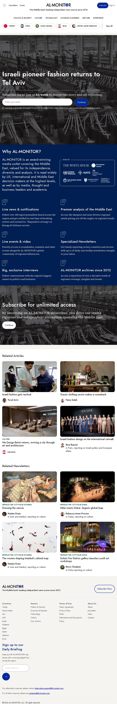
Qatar (4, 631)
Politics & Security (22, 18)
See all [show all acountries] (109, 26)
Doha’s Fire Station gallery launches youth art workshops (84, 560)
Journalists (91, 610)
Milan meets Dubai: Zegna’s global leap (81, 508)
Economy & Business (70, 18)
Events (22, 5)
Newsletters (13, 5)
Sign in (112, 5)
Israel (4, 621)
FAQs (61, 614)
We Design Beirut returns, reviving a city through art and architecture (28, 444)
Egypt (4, 628)
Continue (9, 325)
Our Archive (36, 621)
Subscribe (102, 5)
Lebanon (5, 635)
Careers (91, 617)
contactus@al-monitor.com (39, 693)
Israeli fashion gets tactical (16, 394)
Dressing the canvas (13, 508)
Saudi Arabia (7, 610)
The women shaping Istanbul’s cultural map (25, 558)
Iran (3, 614)
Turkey (4, 607)
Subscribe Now (104, 588)
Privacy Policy (64, 610)
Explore (86, 18)
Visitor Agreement (66, 607)
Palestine (5, 624)
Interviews (98, 18)
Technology (51, 18)
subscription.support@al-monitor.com (49, 688)
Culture (38, 18)
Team (90, 614)
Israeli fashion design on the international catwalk (87, 439)
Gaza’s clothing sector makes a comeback (83, 394)
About (90, 607)
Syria (4, 638)
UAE (4, 617)
